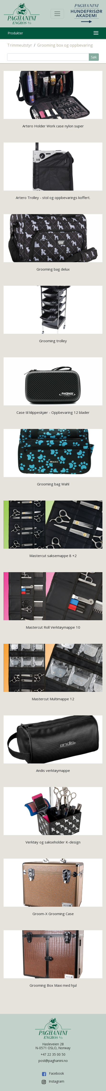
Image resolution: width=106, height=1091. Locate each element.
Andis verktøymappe (53, 770)
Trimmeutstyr (19, 45)
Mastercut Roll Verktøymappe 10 (53, 627)
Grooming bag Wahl (53, 484)
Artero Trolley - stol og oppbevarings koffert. (53, 197)
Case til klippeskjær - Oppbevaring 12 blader (53, 412)
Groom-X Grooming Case (53, 913)
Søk (94, 57)
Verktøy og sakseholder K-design (53, 842)
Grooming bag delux (53, 269)
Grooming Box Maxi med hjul (53, 985)
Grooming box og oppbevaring (65, 45)
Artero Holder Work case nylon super (53, 126)
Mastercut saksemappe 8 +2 (53, 555)
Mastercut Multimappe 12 (53, 698)
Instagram (56, 1081)
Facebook (56, 1073)
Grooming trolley (53, 340)
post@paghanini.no (53, 1060)
